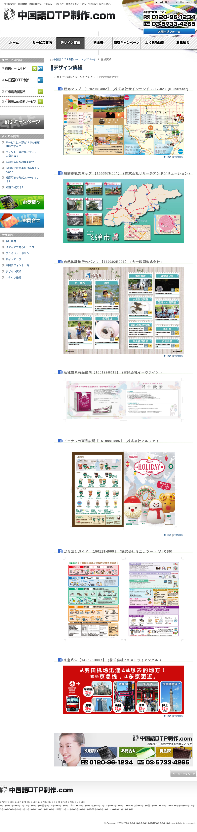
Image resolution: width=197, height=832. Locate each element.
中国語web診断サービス (22, 104)
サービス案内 (42, 43)
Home (14, 43)
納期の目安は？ (15, 187)
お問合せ (22, 220)
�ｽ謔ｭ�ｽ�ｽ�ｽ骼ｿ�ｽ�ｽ (144, 805)
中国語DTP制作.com (98, 4)
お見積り (183, 43)
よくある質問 (155, 43)
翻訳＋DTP (22, 68)
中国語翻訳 (22, 92)
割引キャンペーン (127, 43)
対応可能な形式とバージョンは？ (23, 179)
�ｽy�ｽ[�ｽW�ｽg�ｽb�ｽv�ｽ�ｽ (183, 774)
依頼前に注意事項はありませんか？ (23, 169)
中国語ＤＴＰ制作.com (136, 737)
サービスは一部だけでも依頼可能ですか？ (23, 144)
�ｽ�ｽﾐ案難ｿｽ (56, 809)
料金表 (98, 43)
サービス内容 (22, 60)
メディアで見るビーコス (20, 247)
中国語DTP (11, 4)
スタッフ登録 (13, 277)
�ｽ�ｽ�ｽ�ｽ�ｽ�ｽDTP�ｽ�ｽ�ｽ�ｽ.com (152, 823)
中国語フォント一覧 (17, 265)
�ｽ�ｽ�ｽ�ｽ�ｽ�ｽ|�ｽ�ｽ (41, 802)
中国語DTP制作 (22, 80)
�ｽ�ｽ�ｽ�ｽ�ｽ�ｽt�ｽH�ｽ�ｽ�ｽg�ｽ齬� (24, 805)
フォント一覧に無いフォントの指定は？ (23, 154)
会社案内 (11, 241)
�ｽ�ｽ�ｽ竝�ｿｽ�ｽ (91, 805)
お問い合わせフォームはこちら (169, 31)
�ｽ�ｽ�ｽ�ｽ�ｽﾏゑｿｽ (63, 805)
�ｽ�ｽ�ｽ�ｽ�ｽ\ (116, 805)
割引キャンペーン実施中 (22, 122)
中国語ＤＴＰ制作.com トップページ (74, 59)
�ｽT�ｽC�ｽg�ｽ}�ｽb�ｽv (178, 805)
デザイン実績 (70, 43)
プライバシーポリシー (19, 253)
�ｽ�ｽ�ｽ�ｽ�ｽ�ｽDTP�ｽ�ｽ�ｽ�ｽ (89, 809)
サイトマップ (184, 2)
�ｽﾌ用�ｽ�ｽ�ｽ (69, 802)
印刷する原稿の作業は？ (20, 161)
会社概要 (164, 2)
